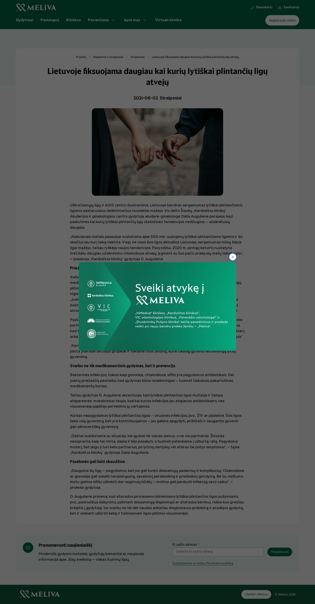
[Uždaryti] (232, 256)
